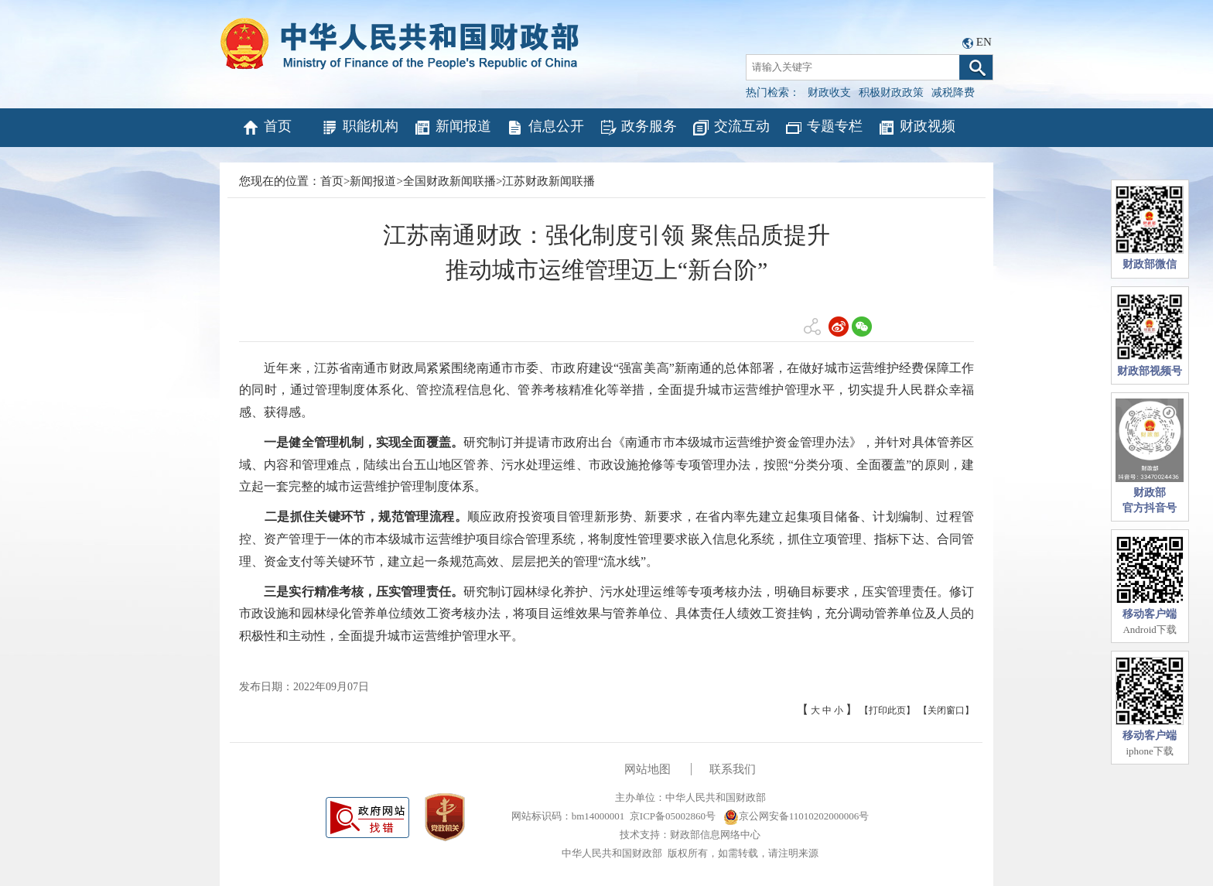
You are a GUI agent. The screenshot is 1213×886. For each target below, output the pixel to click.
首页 (266, 127)
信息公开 (545, 127)
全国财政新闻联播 (449, 181)
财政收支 (829, 92)
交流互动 (731, 127)
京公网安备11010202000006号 (796, 816)
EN (984, 42)
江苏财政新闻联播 (548, 181)
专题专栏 (823, 127)
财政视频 (916, 127)
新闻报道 (452, 127)
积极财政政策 (891, 92)
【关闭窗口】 (946, 710)
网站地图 (647, 769)
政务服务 (638, 127)
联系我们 (732, 769)
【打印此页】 (887, 710)
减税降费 (953, 92)
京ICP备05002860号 (673, 816)
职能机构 (359, 127)
